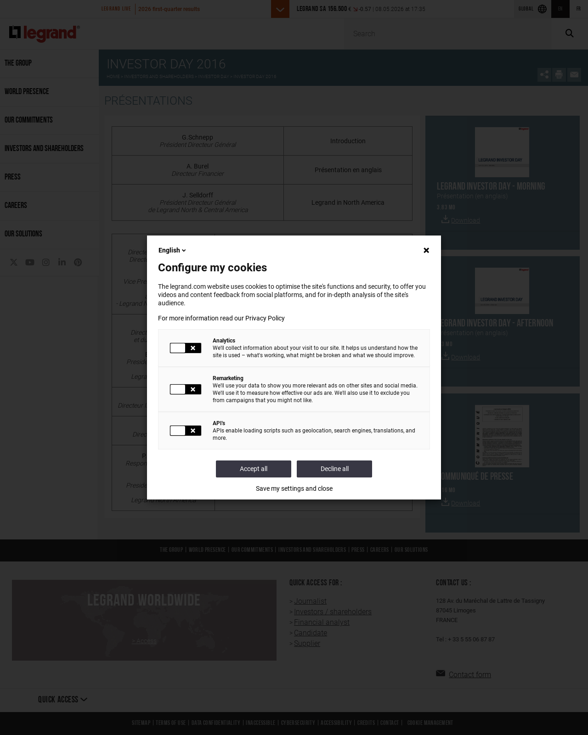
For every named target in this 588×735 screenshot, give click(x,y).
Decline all (335, 468)
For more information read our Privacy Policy (221, 318)
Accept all (253, 468)
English (172, 250)
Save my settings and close (294, 488)
